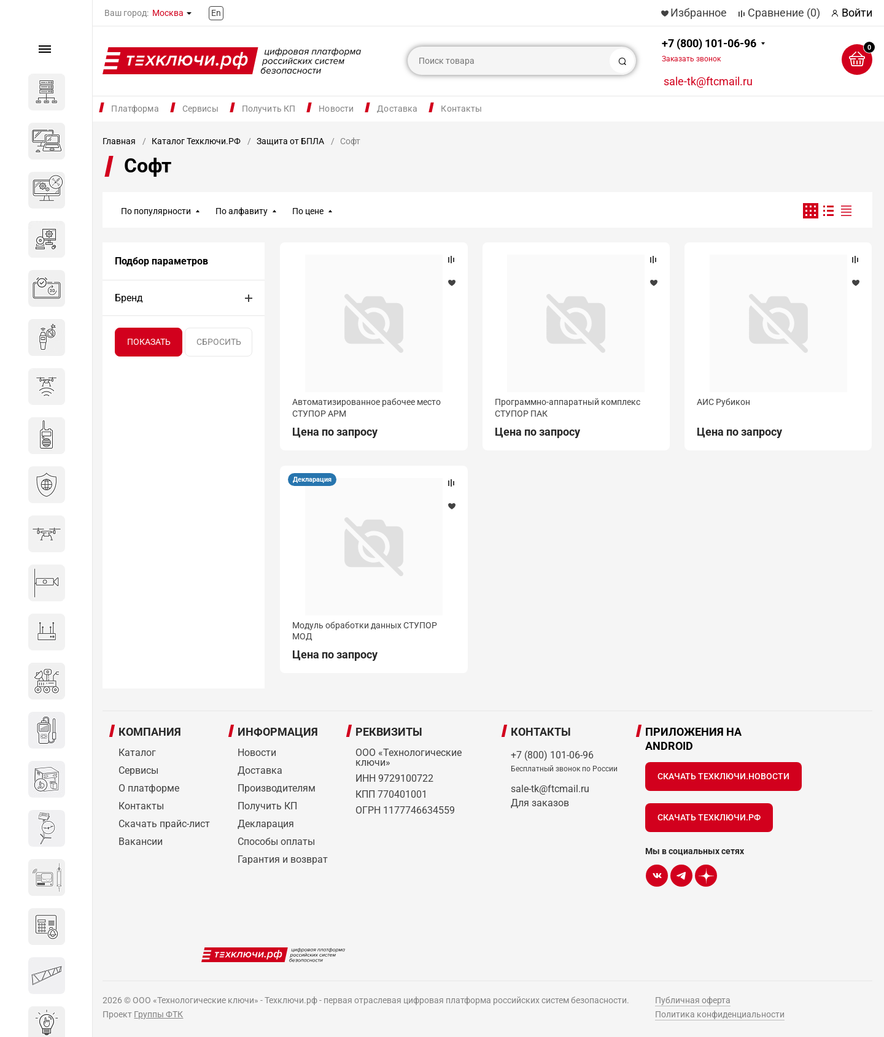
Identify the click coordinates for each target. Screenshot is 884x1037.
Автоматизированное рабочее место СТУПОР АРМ (366, 407)
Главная (119, 141)
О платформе (148, 788)
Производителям (277, 788)
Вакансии (140, 841)
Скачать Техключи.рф (709, 817)
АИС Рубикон (723, 402)
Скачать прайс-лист (164, 824)
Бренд (129, 298)
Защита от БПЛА (290, 141)
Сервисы (200, 109)
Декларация (312, 480)
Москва (168, 13)
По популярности (156, 211)
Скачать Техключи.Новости (723, 776)
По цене (308, 211)
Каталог (137, 752)
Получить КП (269, 109)
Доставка (397, 109)
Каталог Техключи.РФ (196, 141)
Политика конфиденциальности (720, 1014)
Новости (336, 109)
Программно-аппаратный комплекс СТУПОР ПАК (567, 407)
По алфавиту (241, 211)
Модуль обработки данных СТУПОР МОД (364, 630)
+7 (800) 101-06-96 (709, 50)
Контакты (461, 109)
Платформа (134, 109)
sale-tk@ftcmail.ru (708, 81)
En (216, 13)
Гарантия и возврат (283, 859)
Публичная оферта (693, 1000)
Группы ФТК (158, 1014)
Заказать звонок (691, 59)
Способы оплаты (276, 841)
